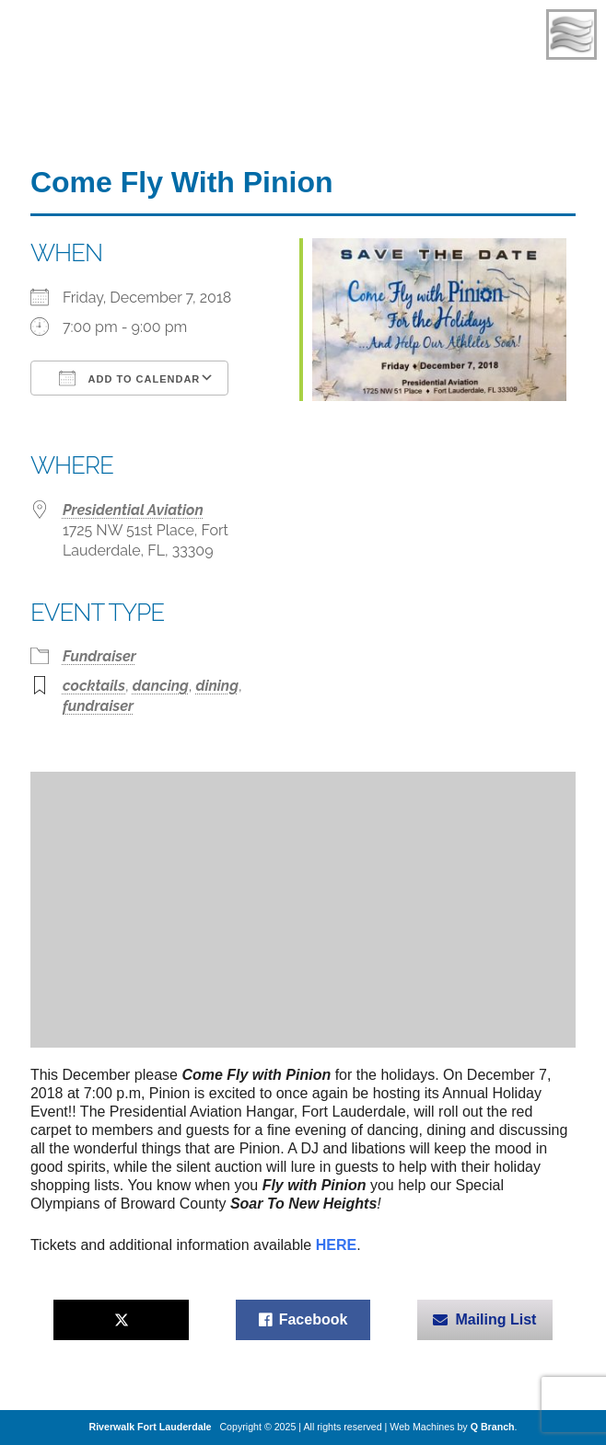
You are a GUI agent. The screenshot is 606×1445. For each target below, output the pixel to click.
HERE (336, 1245)
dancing (161, 685)
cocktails (94, 685)
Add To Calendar (129, 378)
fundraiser (98, 706)
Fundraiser (99, 656)
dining (216, 685)
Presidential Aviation (133, 510)
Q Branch (493, 1426)
